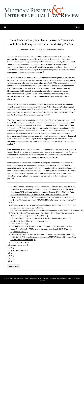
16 (13, 178)
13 (14, 143)
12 (25, 130)
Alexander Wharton (56, 50)
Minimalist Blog (65, 278)
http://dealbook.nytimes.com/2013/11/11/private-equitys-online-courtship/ (44, 200)
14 (24, 154)
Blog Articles (13, 266)
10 (49, 114)
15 (56, 157)
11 (20, 127)
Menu (77, 27)
